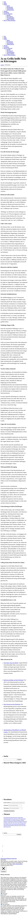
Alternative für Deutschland (10, 817)
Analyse (16, 817)
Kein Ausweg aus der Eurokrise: (12, 704)
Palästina (7, 824)
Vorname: (6, 805)
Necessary (4, 893)
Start (5, 1)
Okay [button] (8, 864)
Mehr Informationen (17, 864)
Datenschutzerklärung (6, 858)
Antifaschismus (10, 9)
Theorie (5, 11)
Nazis (4, 824)
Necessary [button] (3, 892)
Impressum (14, 858)
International (10, 7)
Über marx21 (10, 16)
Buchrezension (23, 818)
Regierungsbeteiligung (21, 824)
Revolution (5, 825)
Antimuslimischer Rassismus (8, 818)
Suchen (5, 833)
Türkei (5, 826)
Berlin (19, 818)
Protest (13, 824)
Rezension (9, 825)
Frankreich (5, 821)
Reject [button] (10, 864)
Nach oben (3, 860)
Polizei (10, 824)
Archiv (2, 65)
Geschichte (6, 12)
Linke (16, 822)
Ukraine (7, 826)
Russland (12, 825)
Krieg (11, 822)
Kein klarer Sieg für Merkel (11, 663)
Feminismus (18, 820)
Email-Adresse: (7, 802)
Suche (5, 3)
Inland (8, 5)
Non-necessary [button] (4, 903)
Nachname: (6, 808)
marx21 (18, 822)
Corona (5, 820)
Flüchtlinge (22, 820)
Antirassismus (15, 818)
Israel (26, 821)
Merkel (25, 822)
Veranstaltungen (10, 17)
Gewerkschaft (10, 8)
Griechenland (15, 821)
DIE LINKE (8, 820)
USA (10, 826)
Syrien (20, 825)
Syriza (22, 825)
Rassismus (16, 824)
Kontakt (8, 15)
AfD (4, 817)
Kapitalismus (6, 822)
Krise (14, 822)
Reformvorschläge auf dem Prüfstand (13, 680)
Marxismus (22, 822)
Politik (5, 4)
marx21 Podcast (10, 19)
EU (11, 820)
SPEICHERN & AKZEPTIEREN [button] (9, 913)
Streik (17, 825)
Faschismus (14, 820)
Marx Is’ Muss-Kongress (9, 20)
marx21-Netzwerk (8, 13)
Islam (24, 821)
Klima (9, 822)
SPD (15, 825)
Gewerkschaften (10, 821)
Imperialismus (20, 821)
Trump (24, 825)
